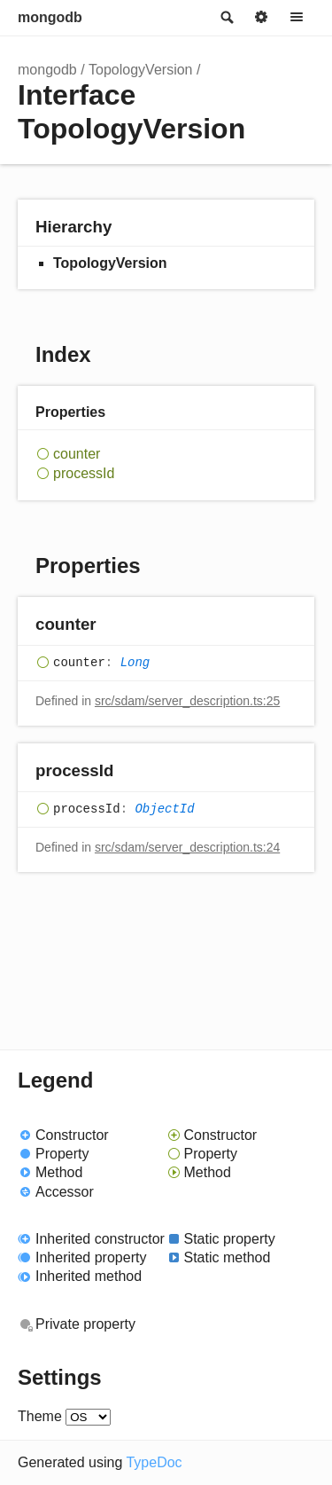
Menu (296, 17)
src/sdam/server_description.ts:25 (187, 701)
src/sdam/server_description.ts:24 (187, 847)
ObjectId (164, 809)
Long (135, 663)
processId (83, 473)
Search (225, 17)
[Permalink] (113, 625)
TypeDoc (153, 1462)
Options (261, 17)
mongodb (50, 17)
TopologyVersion (140, 69)
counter (76, 453)
